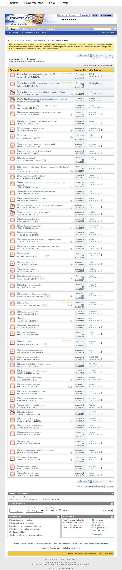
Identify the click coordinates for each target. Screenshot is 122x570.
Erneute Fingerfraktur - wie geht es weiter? (35, 364)
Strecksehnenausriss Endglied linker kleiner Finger (38, 106)
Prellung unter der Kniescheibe (30, 378)
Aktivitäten (51, 29)
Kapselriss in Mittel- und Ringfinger (32, 391)
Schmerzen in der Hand (28, 457)
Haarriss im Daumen (26, 262)
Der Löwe (20, 435)
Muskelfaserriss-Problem (28, 473)
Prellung (22, 319)
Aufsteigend (51, 510)
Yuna (18, 394)
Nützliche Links (39, 33)
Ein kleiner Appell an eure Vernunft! (41, 74)
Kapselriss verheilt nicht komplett (31, 350)
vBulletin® (57, 562)
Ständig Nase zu (25, 135)
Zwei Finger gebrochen (27, 466)
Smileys (95, 522)
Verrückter (20, 161)
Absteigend (64, 510)
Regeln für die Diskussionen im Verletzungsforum (46, 92)
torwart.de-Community (82, 543)
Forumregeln (97, 534)
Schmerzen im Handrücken (29, 325)
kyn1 (18, 400)
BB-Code (95, 520)
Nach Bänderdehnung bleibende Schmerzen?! (36, 450)
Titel (11, 70)
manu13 (19, 314)
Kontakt (71, 553)
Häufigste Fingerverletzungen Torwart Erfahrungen (38, 121)
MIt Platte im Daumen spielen (30, 285)
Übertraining (24, 441)
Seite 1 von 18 (84, 55)
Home (16, 543)
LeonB (19, 407)
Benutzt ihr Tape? (25, 341)
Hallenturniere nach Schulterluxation (33, 371)
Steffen (19, 86)
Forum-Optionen (89, 65)
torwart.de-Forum (44, 543)
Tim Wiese (20, 344)
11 (99, 55)
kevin (18, 108)
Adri (18, 138)
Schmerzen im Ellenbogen (29, 419)
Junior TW (20, 414)
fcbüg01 (19, 475)
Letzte (110, 55)
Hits (84, 70)
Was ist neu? (38, 29)
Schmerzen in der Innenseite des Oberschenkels (37, 192)
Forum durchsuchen (104, 65)
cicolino (19, 194)
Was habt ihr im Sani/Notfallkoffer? (32, 176)
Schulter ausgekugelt (27, 158)
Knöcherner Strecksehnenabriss (31, 398)
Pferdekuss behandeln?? (28, 312)
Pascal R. (20, 373)
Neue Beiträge (14, 33)
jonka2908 (20, 131)
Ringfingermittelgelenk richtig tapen (32, 198)
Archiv (101, 553)
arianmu (19, 366)
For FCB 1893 (21, 359)
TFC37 (19, 287)
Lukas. (19, 380)
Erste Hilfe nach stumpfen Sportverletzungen (44, 83)
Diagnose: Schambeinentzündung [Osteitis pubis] (37, 144)
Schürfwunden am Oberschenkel (31, 128)
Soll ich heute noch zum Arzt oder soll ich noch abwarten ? (41, 205)
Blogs (25, 29)
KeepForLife (21, 256)
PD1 (18, 328)
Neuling (19, 153)
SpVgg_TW (20, 178)
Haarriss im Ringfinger (27, 269)
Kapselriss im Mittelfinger (28, 233)
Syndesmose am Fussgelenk (29, 384)
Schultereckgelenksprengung (30, 276)
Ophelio (19, 235)
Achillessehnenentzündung (29, 357)
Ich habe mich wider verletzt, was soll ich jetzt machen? (40, 240)
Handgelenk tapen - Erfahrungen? (31, 405)
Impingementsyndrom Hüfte (29, 219)
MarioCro (20, 115)
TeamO (19, 468)
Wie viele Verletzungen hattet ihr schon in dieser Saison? (40, 246)
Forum (65, 2)
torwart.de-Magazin (62, 543)
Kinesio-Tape (24, 303)
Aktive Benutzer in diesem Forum (21, 499)
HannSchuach (21, 297)
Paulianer (20, 77)
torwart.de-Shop (28, 543)
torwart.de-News (100, 543)
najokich (19, 124)
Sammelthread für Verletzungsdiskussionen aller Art (47, 99)
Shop (52, 2)
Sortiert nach (30, 508)
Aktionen (28, 33)
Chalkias (19, 279)
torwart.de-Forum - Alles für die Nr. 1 (33, 40)
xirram (19, 335)
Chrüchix (20, 271)
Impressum (76, 548)
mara (18, 321)
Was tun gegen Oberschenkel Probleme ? (34, 212)
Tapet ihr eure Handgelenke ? (30, 226)
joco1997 (20, 428)
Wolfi (18, 201)
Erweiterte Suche (108, 32)
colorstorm (20, 421)
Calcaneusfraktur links (27, 332)
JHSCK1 (19, 171)
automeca (20, 146)
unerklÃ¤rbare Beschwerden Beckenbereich (35, 151)
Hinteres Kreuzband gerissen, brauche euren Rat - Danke (40, 113)
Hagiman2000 (21, 352)
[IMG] (94, 525)
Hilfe (95, 15)
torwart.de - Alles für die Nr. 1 (86, 553)
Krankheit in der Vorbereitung (30, 426)
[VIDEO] (95, 528)
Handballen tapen (26, 412)
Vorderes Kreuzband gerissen (30, 432)
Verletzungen (24, 253)
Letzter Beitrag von (96, 70)
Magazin (12, 2)
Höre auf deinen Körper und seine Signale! (35, 294)
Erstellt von (18, 70)
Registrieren (106, 15)
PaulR (18, 265)
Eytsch (19, 453)
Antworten (78, 70)
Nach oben (109, 486)
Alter (11, 508)
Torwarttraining (33, 2)
